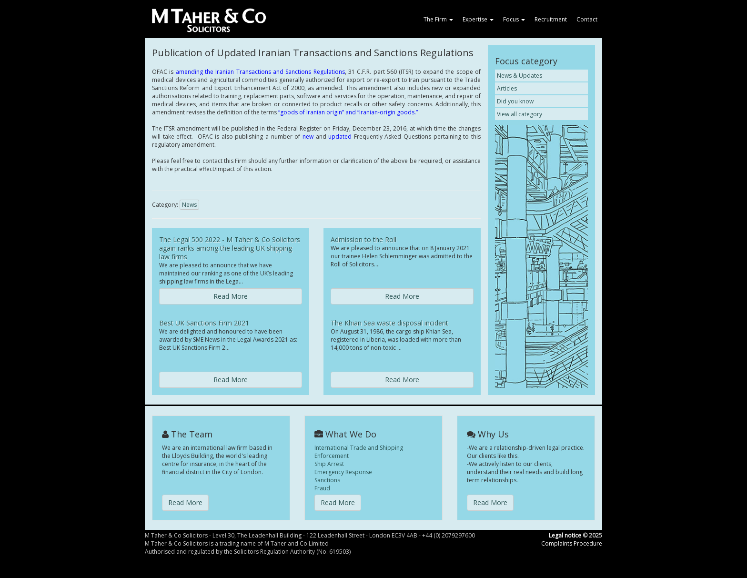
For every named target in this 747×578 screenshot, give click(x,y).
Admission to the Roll (363, 239)
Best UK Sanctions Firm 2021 (204, 322)
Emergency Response (343, 472)
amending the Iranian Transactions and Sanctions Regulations (260, 72)
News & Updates (519, 75)
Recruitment (551, 19)
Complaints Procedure (571, 543)
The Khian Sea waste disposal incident (389, 322)
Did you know (515, 101)
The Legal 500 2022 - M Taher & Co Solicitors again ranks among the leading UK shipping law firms (229, 248)
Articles (507, 88)
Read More (230, 296)
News (189, 205)
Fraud (322, 488)
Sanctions (327, 480)
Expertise (478, 19)
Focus (514, 19)
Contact (586, 19)
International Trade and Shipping (358, 448)
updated (340, 136)
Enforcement (331, 456)
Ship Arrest (329, 464)
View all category (519, 114)
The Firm (438, 19)
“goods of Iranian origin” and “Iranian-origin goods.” (348, 112)
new (308, 136)
